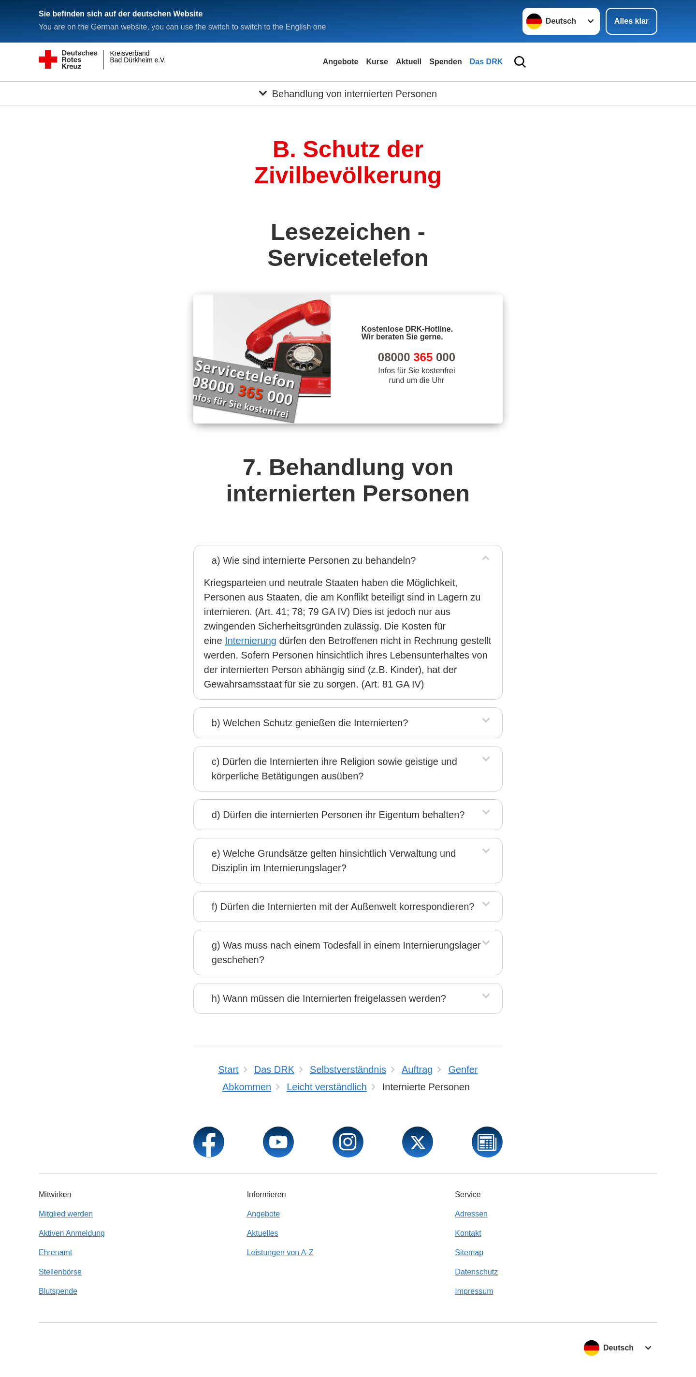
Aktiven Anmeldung (72, 1233)
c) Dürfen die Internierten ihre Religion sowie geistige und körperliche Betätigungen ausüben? (334, 768)
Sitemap (469, 1252)
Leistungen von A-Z (280, 1252)
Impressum (474, 1291)
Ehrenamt (55, 1252)
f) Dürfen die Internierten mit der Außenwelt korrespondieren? (343, 906)
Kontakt (468, 1233)
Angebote (341, 62)
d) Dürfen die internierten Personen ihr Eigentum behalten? (338, 814)
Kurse (377, 62)
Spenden (445, 62)
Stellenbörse (60, 1272)
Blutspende (58, 1291)
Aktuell (408, 62)
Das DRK (486, 62)
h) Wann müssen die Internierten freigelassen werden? (329, 998)
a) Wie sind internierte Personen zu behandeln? (314, 560)
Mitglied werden (66, 1214)
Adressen (471, 1214)
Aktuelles (262, 1233)
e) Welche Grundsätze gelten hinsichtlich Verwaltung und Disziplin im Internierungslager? (334, 860)
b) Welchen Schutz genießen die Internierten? (310, 723)
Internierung (250, 640)
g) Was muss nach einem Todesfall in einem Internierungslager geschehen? (346, 952)
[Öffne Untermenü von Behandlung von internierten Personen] (348, 93)
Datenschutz (476, 1272)
